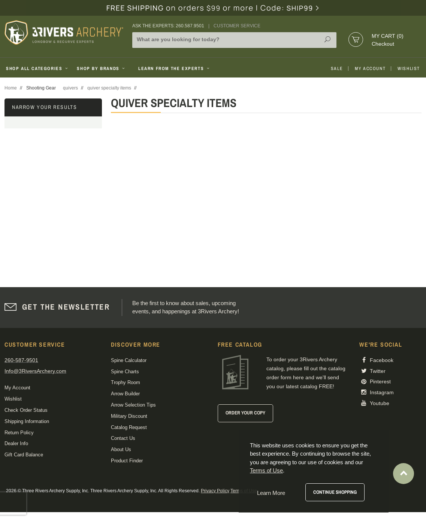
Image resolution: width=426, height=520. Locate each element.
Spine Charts (125, 371)
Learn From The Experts (174, 69)
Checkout (383, 44)
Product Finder (127, 460)
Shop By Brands (101, 69)
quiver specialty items (109, 88)
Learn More (271, 493)
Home (10, 88)
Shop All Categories (37, 69)
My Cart (388, 36)
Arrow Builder (125, 393)
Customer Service (237, 25)
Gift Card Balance (23, 454)
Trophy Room (125, 382)
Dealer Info (16, 443)
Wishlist (409, 69)
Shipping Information (26, 421)
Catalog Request (129, 427)
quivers (70, 88)
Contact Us (123, 438)
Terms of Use (266, 470)
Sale (337, 69)
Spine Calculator (128, 360)
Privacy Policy (215, 490)
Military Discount (129, 416)
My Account (370, 69)
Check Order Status (26, 410)
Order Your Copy (245, 413)
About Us (121, 449)
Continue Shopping (335, 492)
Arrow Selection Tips (133, 405)
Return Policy (19, 432)
